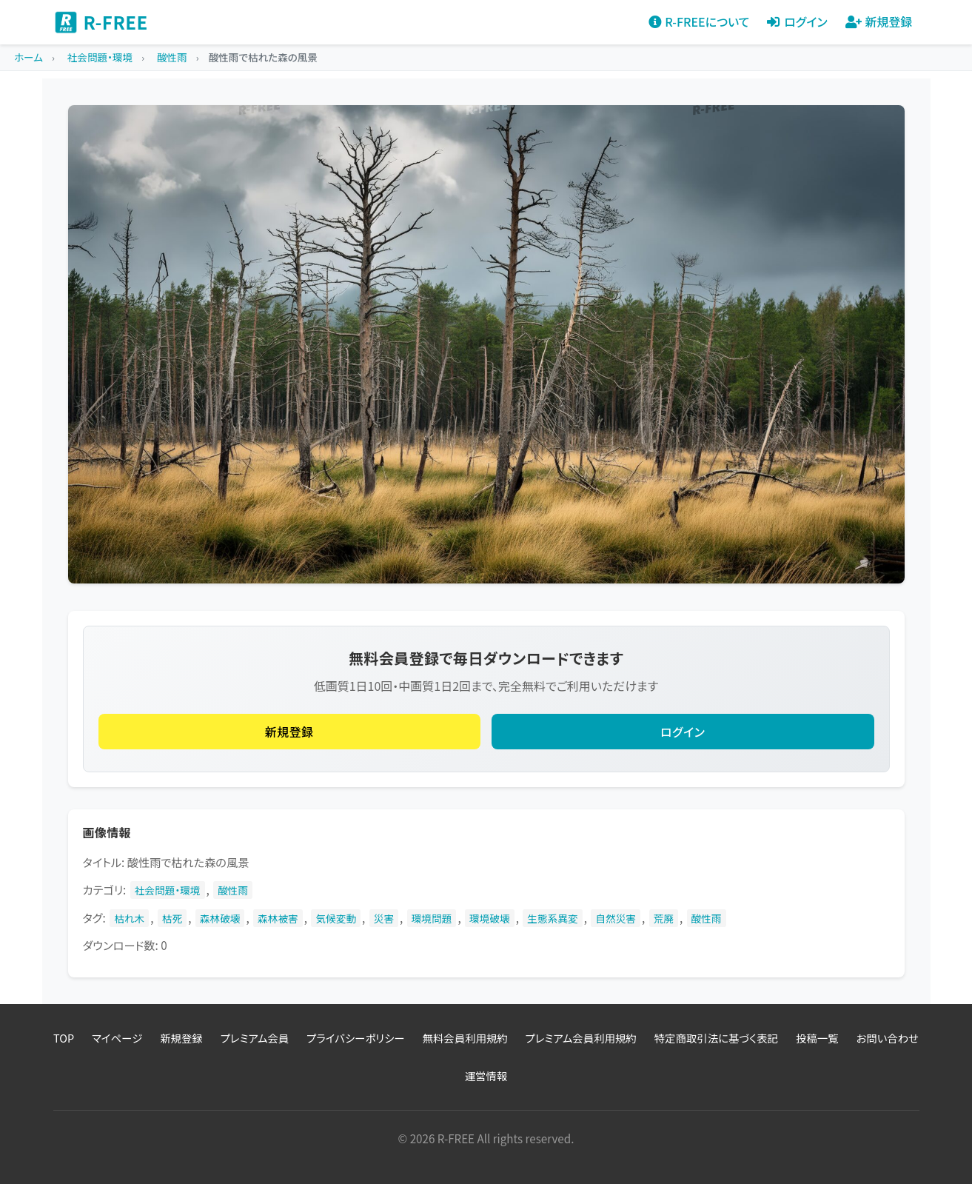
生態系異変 (552, 918)
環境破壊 (489, 918)
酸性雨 (233, 890)
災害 (384, 918)
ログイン (682, 731)
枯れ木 (129, 918)
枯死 (172, 918)
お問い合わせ (887, 1038)
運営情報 (486, 1075)
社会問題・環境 (168, 890)
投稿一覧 (817, 1038)
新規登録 (289, 731)
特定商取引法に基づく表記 (716, 1038)
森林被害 (278, 918)
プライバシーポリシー (355, 1038)
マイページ (117, 1038)
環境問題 (432, 918)
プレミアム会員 (255, 1038)
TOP (63, 1038)
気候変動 (335, 918)
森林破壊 (220, 918)
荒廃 (664, 918)
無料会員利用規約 (465, 1038)
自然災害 (615, 918)
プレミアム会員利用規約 (581, 1038)
